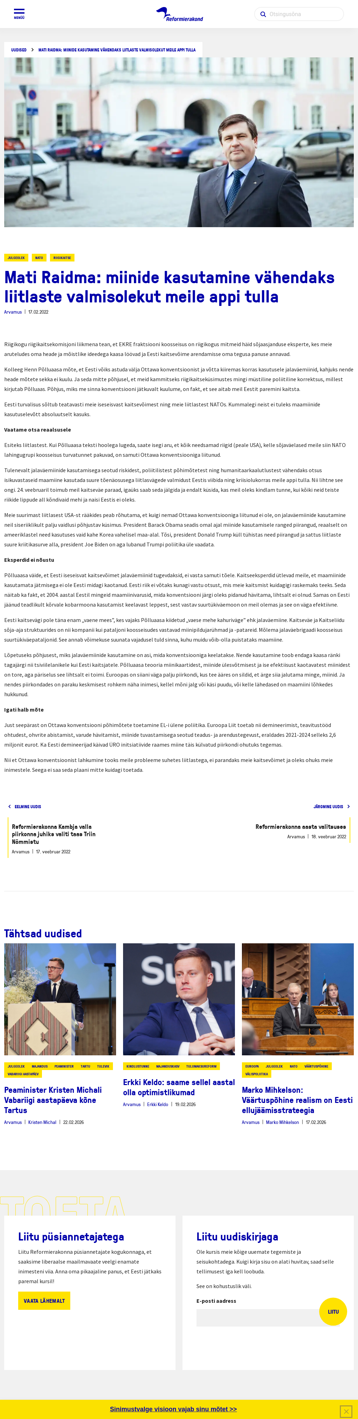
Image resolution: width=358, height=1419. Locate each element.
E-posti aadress (216, 1300)
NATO (39, 257)
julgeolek (16, 257)
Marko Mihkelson (282, 1122)
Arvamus (13, 311)
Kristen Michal (42, 1122)
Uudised (19, 50)
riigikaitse (62, 257)
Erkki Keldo (157, 1104)
